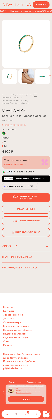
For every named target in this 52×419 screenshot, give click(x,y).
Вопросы (8, 307)
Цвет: (9, 129)
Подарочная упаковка (14, 334)
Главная (5, 95)
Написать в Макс (12, 354)
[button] (50, 75)
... (35, 95)
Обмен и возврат (12, 322)
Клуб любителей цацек (15, 337)
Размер (5, 138)
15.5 (5, 146)
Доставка (8, 318)
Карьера (7, 345)
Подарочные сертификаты (17, 330)
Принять (26, 399)
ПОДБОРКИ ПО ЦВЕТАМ (12, 98)
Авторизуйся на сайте (15, 164)
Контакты (8, 311)
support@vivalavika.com (15, 358)
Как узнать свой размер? (14, 124)
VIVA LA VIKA (14, 111)
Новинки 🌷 (41, 4)
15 (5, 141)
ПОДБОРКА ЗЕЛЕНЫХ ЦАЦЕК (14, 100)
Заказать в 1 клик (26, 209)
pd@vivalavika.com (13, 368)
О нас (6, 341)
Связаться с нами (31, 354)
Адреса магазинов (13, 315)
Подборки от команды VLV (21, 95)
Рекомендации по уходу (16, 326)
